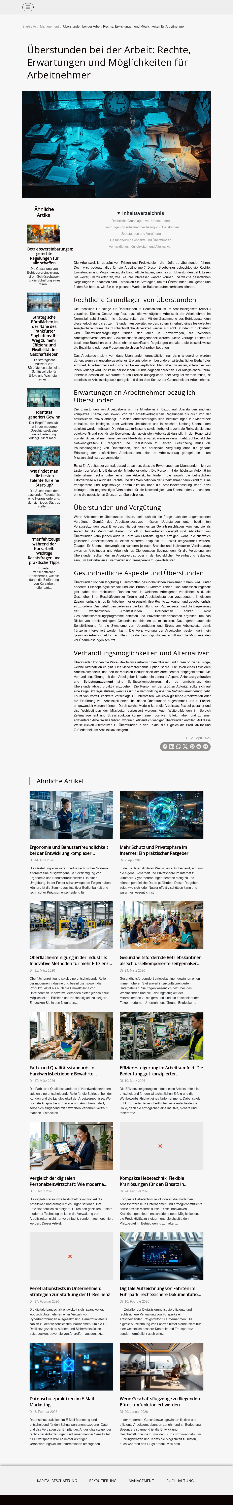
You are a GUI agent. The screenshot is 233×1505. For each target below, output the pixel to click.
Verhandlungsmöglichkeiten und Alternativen (140, 246)
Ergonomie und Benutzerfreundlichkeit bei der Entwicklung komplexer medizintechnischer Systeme (69, 853)
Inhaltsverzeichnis (143, 213)
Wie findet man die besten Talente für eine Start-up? (44, 478)
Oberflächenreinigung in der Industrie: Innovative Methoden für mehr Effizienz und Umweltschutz (69, 963)
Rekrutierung (102, 1480)
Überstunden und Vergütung (141, 233)
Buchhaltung (180, 1480)
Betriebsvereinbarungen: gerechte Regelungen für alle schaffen (50, 256)
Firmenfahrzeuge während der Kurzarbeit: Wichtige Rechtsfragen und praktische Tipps (44, 550)
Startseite (29, 26)
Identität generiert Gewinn (44, 414)
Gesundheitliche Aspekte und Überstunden (140, 240)
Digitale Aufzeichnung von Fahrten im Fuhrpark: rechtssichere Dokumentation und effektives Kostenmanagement (160, 1294)
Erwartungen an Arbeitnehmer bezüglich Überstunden (140, 227)
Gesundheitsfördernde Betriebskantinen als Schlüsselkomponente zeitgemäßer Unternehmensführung (160, 963)
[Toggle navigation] (28, 7)
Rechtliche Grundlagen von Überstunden (140, 221)
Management (49, 26)
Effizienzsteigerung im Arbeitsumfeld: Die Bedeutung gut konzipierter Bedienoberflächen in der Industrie (161, 1074)
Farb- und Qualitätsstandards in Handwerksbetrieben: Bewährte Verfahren (62, 1074)
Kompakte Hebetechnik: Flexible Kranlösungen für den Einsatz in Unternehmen (152, 1184)
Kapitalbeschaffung (57, 1480)
